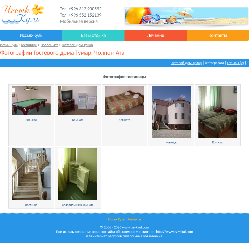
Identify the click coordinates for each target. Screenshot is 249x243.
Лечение (155, 35)
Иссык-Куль (31, 35)
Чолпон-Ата (49, 45)
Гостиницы (29, 45)
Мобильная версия (79, 21)
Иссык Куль (116, 219)
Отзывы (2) (235, 63)
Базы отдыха (93, 35)
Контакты (218, 35)
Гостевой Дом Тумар (77, 45)
